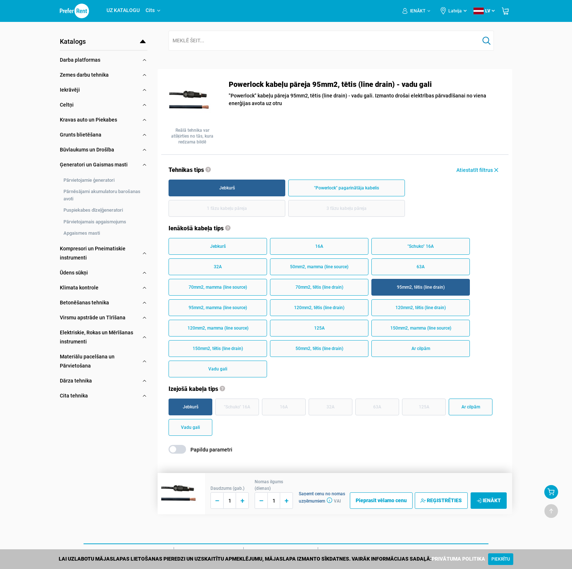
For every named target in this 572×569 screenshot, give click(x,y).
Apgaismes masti (81, 233)
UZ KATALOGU (123, 10)
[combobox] (324, 41)
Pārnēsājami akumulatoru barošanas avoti (101, 195)
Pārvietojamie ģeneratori (89, 180)
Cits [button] (153, 10)
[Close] (500, 559)
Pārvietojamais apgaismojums (94, 221)
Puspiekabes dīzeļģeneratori (93, 210)
